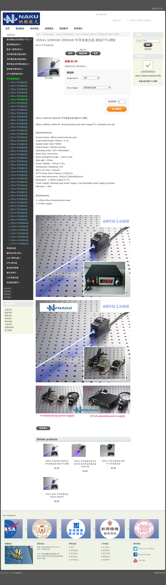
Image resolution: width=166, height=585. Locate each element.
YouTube (139, 560)
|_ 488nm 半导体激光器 (17, 120)
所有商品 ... (8, 297)
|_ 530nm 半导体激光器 (17, 141)
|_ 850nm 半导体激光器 (17, 202)
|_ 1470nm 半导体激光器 (18, 233)
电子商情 (8, 330)
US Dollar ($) (96, 14)
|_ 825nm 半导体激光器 (17, 196)
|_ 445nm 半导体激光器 (17, 93)
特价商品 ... (8, 288)
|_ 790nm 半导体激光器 (17, 185)
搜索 (139, 34)
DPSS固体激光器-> (15, 74)
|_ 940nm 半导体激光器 (17, 216)
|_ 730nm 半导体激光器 (17, 168)
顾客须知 (8, 316)
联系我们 (78, 28)
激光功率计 (11, 273)
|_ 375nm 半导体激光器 (17, 82)
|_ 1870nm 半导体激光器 (18, 244)
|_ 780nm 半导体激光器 (17, 178)
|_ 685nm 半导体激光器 (17, 165)
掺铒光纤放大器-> (14, 253)
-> (13, 79)
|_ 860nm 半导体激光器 (17, 206)
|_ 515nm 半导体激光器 (17, 127)
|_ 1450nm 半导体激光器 (18, 230)
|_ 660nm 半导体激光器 (17, 161)
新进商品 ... (8, 291)
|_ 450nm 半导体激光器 (17, 96)
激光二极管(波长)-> (15, 49)
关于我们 (106, 547)
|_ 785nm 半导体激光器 (17, 182)
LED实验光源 (12, 277)
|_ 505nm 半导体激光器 (17, 124)
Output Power (72, 78)
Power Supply (72, 88)
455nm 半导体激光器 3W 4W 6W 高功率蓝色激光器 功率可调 (85, 464)
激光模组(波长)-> (14, 44)
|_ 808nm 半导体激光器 (17, 192)
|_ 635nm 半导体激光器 (17, 144)
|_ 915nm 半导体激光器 (17, 213)
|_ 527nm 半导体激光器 (17, 137)
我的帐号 (63, 28)
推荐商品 (49, 28)
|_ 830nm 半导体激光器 (17, 199)
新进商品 (20, 28)
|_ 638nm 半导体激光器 (17, 151)
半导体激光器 (48, 34)
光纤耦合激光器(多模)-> (17, 54)
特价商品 (34, 28)
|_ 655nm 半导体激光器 (17, 158)
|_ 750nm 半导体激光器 (17, 172)
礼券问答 (8, 324)
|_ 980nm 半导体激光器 (17, 220)
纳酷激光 (18, 573)
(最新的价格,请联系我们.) (76, 66)
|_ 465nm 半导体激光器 (17, 113)
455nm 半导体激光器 (64, 34)
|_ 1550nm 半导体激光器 (18, 240)
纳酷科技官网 (157, 8)
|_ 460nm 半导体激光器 (17, 106)
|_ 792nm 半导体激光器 (17, 189)
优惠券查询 (9, 327)
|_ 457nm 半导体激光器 (17, 103)
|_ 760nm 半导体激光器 (17, 175)
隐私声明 (8, 313)
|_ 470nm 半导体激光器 (17, 117)
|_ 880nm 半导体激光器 (17, 209)
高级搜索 (148, 49)
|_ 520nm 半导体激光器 (17, 130)
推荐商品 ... (8, 294)
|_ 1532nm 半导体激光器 (18, 237)
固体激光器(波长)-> (15, 69)
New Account (157, 20)
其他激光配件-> (13, 282)
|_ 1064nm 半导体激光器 (18, 223)
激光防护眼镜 (12, 268)
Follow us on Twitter (143, 549)
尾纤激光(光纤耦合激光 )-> (18, 64)
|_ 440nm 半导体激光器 (17, 89)
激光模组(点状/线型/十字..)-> (19, 39)
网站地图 (8, 321)
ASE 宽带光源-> (14, 258)
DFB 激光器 (12, 263)
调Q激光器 (11, 248)
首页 (7, 28)
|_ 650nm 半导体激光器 (17, 154)
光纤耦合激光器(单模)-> (17, 59)
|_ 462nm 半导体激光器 (17, 110)
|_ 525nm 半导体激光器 (17, 134)
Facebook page (141, 554)
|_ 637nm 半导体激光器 (17, 148)
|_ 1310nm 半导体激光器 (18, 226)
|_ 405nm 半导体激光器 (17, 86)
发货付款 (8, 310)
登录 (124, 20)
